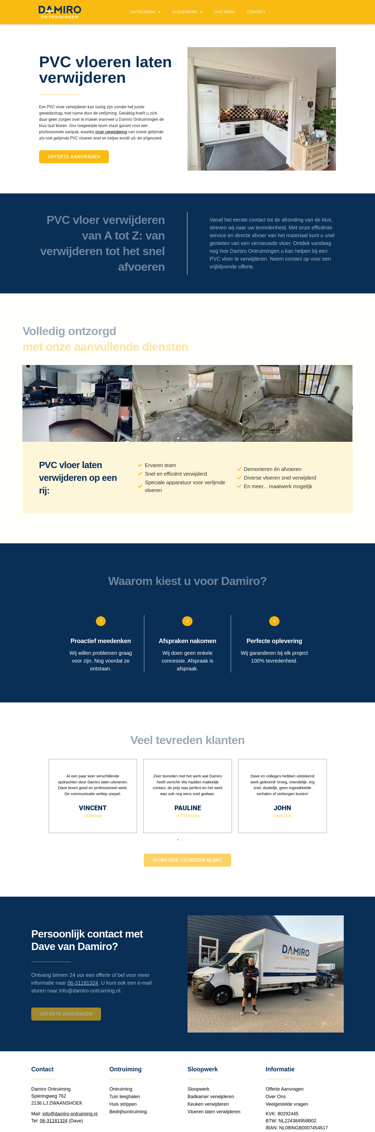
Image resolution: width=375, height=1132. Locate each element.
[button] (178, 438)
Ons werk (224, 10)
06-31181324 (82, 983)
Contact (256, 10)
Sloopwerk (187, 10)
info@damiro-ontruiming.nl (89, 990)
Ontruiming (145, 10)
